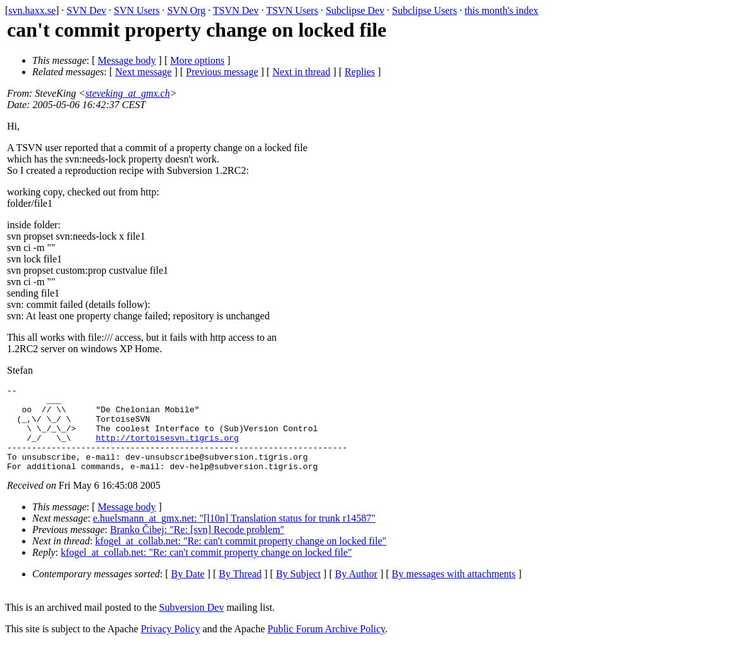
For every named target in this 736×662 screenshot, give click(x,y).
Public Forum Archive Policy (326, 646)
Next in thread (302, 71)
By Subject (298, 590)
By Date (188, 590)
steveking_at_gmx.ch (127, 93)
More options (197, 60)
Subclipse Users (424, 10)
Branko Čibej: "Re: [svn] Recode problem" (197, 546)
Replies (360, 71)
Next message (143, 71)
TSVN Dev (236, 10)
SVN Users (136, 10)
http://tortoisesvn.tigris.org (166, 449)
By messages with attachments (454, 590)
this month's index (502, 10)
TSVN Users (292, 10)
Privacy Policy (170, 646)
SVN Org (186, 10)
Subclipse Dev (355, 10)
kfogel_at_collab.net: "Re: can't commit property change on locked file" (240, 558)
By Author (356, 590)
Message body (127, 60)
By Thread (240, 590)
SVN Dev (86, 10)
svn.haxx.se (32, 10)
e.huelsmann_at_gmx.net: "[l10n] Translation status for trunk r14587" (234, 535)
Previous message (222, 71)
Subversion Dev (191, 624)
